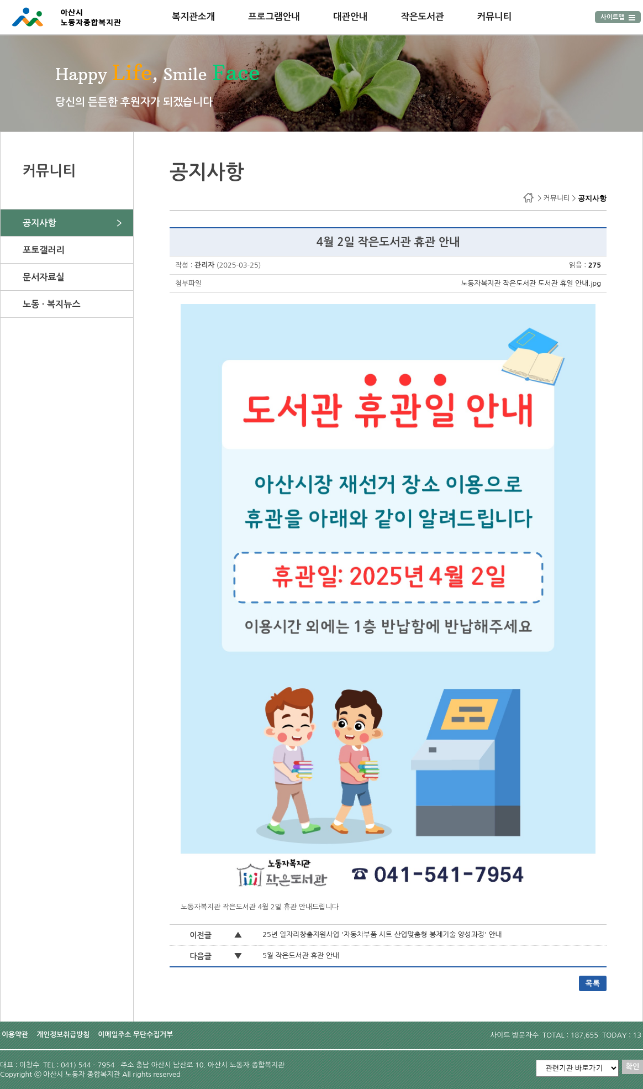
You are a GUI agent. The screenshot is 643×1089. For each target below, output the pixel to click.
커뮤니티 (494, 16)
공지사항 (39, 222)
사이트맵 (617, 17)
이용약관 (15, 1034)
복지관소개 (193, 16)
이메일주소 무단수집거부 (135, 1034)
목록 (593, 983)
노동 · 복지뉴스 (52, 304)
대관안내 (350, 16)
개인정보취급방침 (62, 1034)
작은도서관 (422, 16)
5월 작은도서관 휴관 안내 (300, 955)
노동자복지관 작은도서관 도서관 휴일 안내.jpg (531, 283)
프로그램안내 (274, 16)
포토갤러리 (44, 249)
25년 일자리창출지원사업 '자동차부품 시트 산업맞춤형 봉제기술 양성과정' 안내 (382, 934)
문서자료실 (44, 277)
